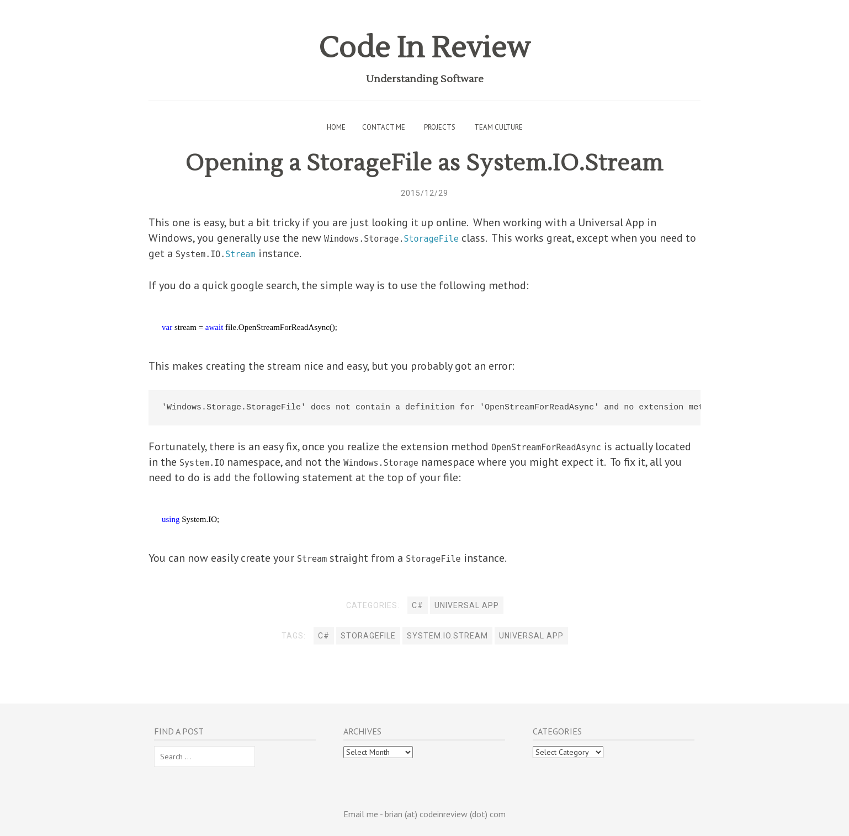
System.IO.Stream (447, 635)
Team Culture (498, 127)
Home (336, 127)
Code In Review (424, 48)
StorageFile (368, 635)
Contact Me (383, 127)
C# (417, 605)
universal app (531, 635)
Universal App (466, 605)
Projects (439, 127)
